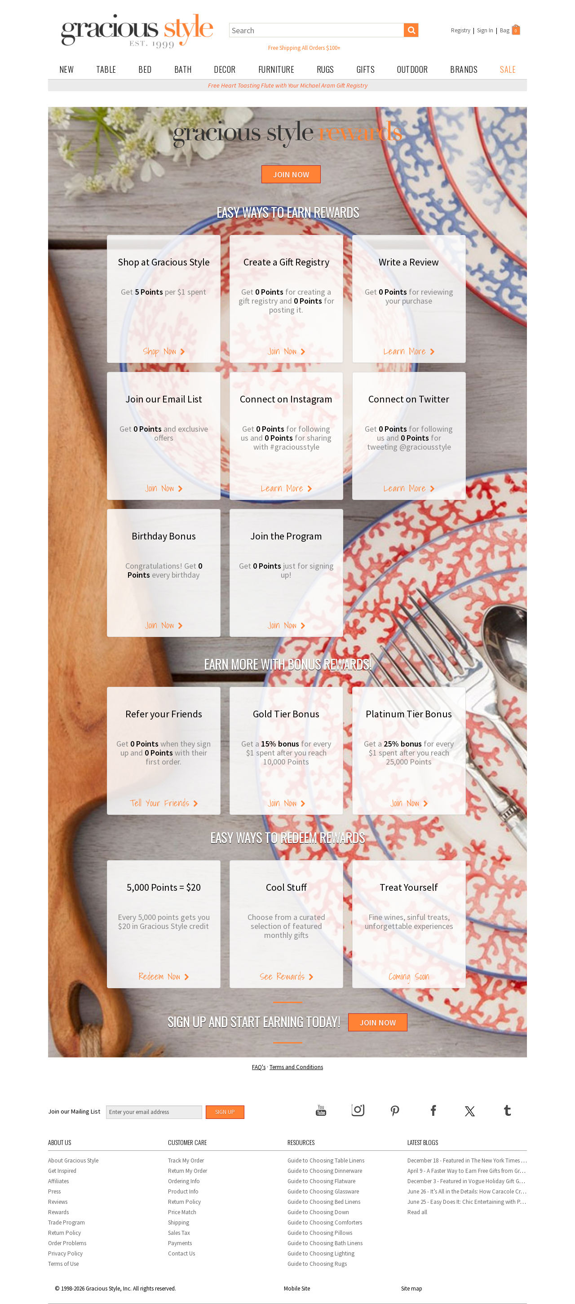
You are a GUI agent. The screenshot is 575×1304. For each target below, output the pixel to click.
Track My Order (186, 1160)
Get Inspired (62, 1171)
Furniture (276, 69)
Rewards (58, 1212)
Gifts (366, 69)
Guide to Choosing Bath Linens (325, 1243)
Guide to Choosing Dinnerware (325, 1171)
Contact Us (181, 1253)
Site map (411, 1288)
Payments (180, 1243)
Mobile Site (297, 1288)
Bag (511, 29)
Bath (183, 69)
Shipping (178, 1222)
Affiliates (58, 1181)
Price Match (182, 1212)
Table (106, 69)
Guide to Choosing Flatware (321, 1181)
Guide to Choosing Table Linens (326, 1160)
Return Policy (64, 1233)
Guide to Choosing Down (318, 1212)
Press (54, 1191)
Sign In (485, 30)
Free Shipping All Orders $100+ (304, 48)
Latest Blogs (422, 1142)
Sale (508, 69)
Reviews (57, 1202)
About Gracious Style (73, 1160)
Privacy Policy (65, 1253)
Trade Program (66, 1222)
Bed (145, 69)
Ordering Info (184, 1181)
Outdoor (412, 69)
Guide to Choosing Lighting (322, 1253)
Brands (464, 69)
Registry (460, 30)
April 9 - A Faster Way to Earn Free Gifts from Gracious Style (477, 1171)
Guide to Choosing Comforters (325, 1222)
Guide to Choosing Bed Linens (324, 1202)
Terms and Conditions (296, 1067)
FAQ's (258, 1067)
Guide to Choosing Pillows (321, 1233)
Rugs (325, 69)
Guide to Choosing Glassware (323, 1191)
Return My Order (187, 1171)
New (66, 69)
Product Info (183, 1191)
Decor (225, 69)
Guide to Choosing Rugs (317, 1264)
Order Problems (67, 1243)
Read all (417, 1212)
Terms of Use (63, 1264)
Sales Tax (179, 1233)
